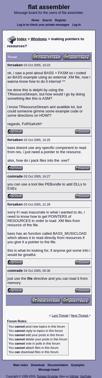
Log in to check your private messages (43, 24)
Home (35, 20)
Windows (39, 39)
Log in (76, 24)
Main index (20, 365)
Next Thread (80, 315)
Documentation (58, 365)
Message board (49, 369)
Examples (77, 365)
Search (47, 20)
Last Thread (60, 315)
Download (37, 365)
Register (60, 20)
